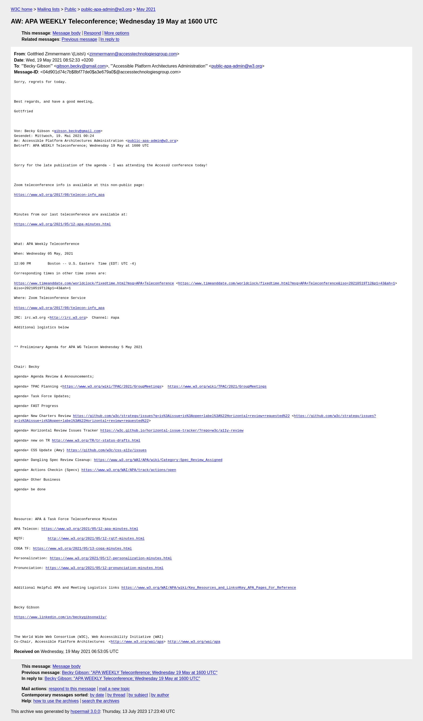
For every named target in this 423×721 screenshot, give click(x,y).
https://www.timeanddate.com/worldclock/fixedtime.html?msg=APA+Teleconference (94, 283)
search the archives (101, 701)
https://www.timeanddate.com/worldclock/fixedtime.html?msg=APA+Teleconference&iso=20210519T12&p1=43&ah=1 (286, 283)
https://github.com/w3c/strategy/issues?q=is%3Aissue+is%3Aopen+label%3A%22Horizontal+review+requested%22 (181, 416)
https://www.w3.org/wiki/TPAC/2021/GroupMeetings (111, 386)
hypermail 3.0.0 (85, 711)
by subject (138, 695)
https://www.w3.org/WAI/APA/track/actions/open (128, 470)
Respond (92, 33)
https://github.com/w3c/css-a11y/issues (106, 450)
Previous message (79, 39)
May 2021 (146, 9)
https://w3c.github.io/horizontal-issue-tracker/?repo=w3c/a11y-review (171, 430)
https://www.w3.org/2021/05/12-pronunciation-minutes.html (104, 568)
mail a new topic (114, 688)
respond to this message (72, 688)
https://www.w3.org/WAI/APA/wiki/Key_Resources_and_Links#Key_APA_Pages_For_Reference (208, 587)
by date (97, 695)
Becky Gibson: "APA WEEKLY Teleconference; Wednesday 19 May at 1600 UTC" (139, 672)
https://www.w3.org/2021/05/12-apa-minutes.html (62, 224)
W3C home (21, 9)
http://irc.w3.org (68, 317)
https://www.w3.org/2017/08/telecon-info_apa (59, 195)
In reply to (109, 39)
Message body (67, 33)
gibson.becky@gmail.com (81, 66)
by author (160, 695)
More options (116, 33)
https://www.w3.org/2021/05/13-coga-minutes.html (82, 548)
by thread (116, 695)
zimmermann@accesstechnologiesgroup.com (133, 54)
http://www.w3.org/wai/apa (137, 641)
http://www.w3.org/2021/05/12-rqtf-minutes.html (96, 538)
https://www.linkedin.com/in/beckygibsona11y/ (60, 617)
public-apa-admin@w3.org (106, 9)
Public (70, 9)
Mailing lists (48, 9)
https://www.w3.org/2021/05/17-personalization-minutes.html (111, 558)
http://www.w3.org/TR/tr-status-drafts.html (96, 440)
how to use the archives (56, 701)
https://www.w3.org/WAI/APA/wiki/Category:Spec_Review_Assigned (158, 460)
